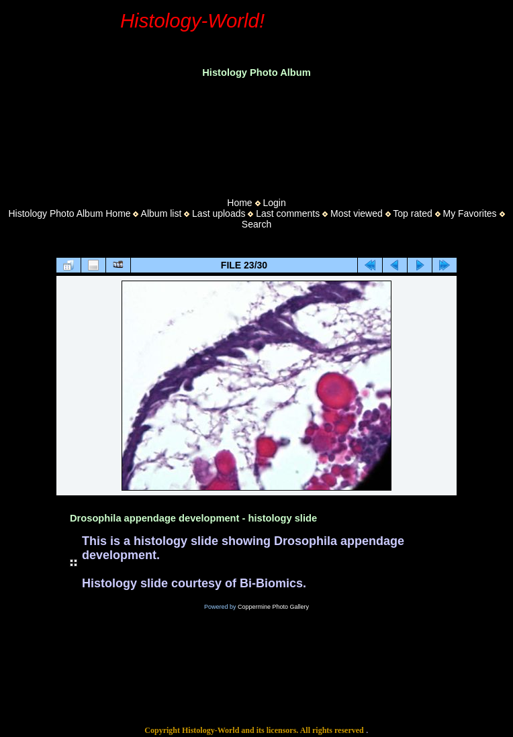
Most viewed (356, 213)
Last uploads (218, 213)
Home (239, 202)
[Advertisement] (256, 133)
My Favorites (469, 213)
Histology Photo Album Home (70, 213)
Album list (161, 213)
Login (274, 202)
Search (256, 224)
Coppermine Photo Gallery (273, 606)
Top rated (412, 213)
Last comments (288, 213)
